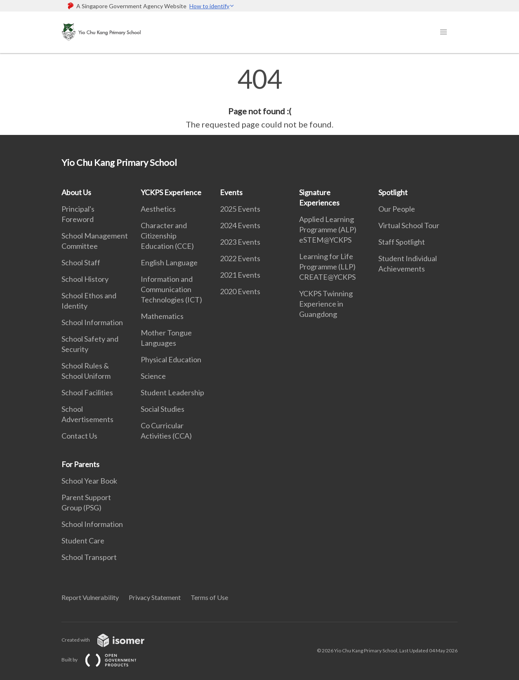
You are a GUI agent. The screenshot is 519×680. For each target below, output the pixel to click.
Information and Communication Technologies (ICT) (171, 289)
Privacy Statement (155, 597)
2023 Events (240, 241)
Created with (109, 640)
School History (85, 278)
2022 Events (240, 258)
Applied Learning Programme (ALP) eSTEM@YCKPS (327, 229)
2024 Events (240, 225)
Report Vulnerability (90, 597)
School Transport (89, 557)
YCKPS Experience (171, 192)
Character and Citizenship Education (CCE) (167, 235)
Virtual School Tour (408, 225)
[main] (259, 98)
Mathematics (162, 316)
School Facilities (87, 392)
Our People (396, 208)
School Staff (80, 262)
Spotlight (393, 192)
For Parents (80, 464)
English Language (169, 262)
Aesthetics (158, 208)
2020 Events (240, 291)
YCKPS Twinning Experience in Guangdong (326, 304)
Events (231, 192)
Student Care (82, 540)
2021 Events (240, 274)
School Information (92, 322)
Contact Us (79, 435)
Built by (105, 659)
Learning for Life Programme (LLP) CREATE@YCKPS (327, 266)
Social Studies (162, 408)
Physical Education (171, 359)
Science (153, 375)
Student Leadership (172, 392)
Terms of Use (209, 597)
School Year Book (89, 480)
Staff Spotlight (401, 241)
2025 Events (240, 208)
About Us (76, 192)
